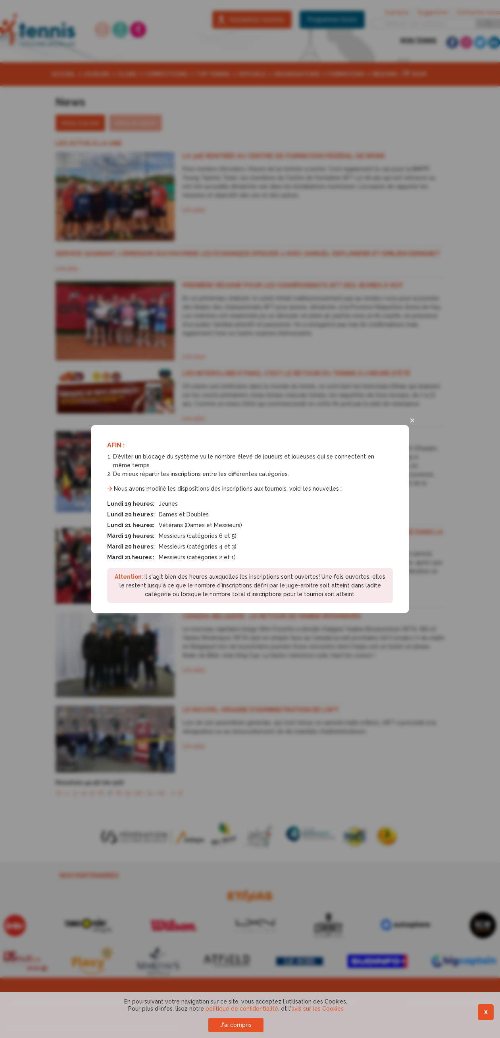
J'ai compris (236, 1025)
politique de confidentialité (242, 1008)
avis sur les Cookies (317, 1008)
